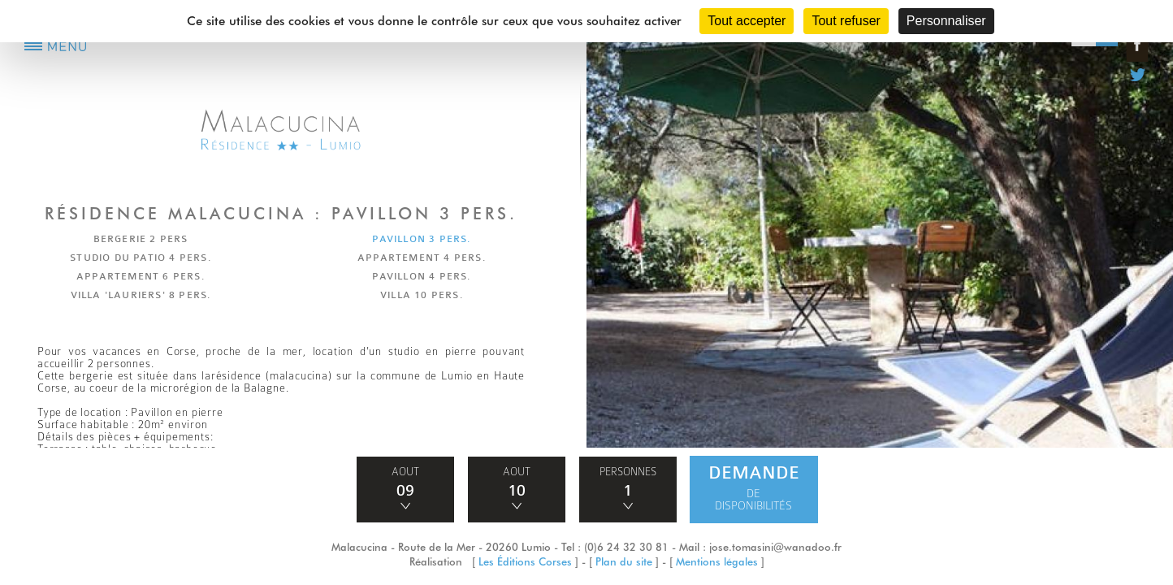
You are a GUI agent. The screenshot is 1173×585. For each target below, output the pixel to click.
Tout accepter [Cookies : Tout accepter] (747, 21)
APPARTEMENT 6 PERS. (140, 276)
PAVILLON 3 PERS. (421, 239)
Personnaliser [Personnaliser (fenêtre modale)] (946, 21)
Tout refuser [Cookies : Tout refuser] (846, 21)
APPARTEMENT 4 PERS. (421, 257)
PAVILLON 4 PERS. (421, 276)
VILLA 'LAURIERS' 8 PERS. (141, 295)
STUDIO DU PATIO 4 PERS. (140, 257)
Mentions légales (717, 561)
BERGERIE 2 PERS (140, 239)
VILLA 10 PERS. (421, 295)
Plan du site (623, 561)
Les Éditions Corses (525, 561)
